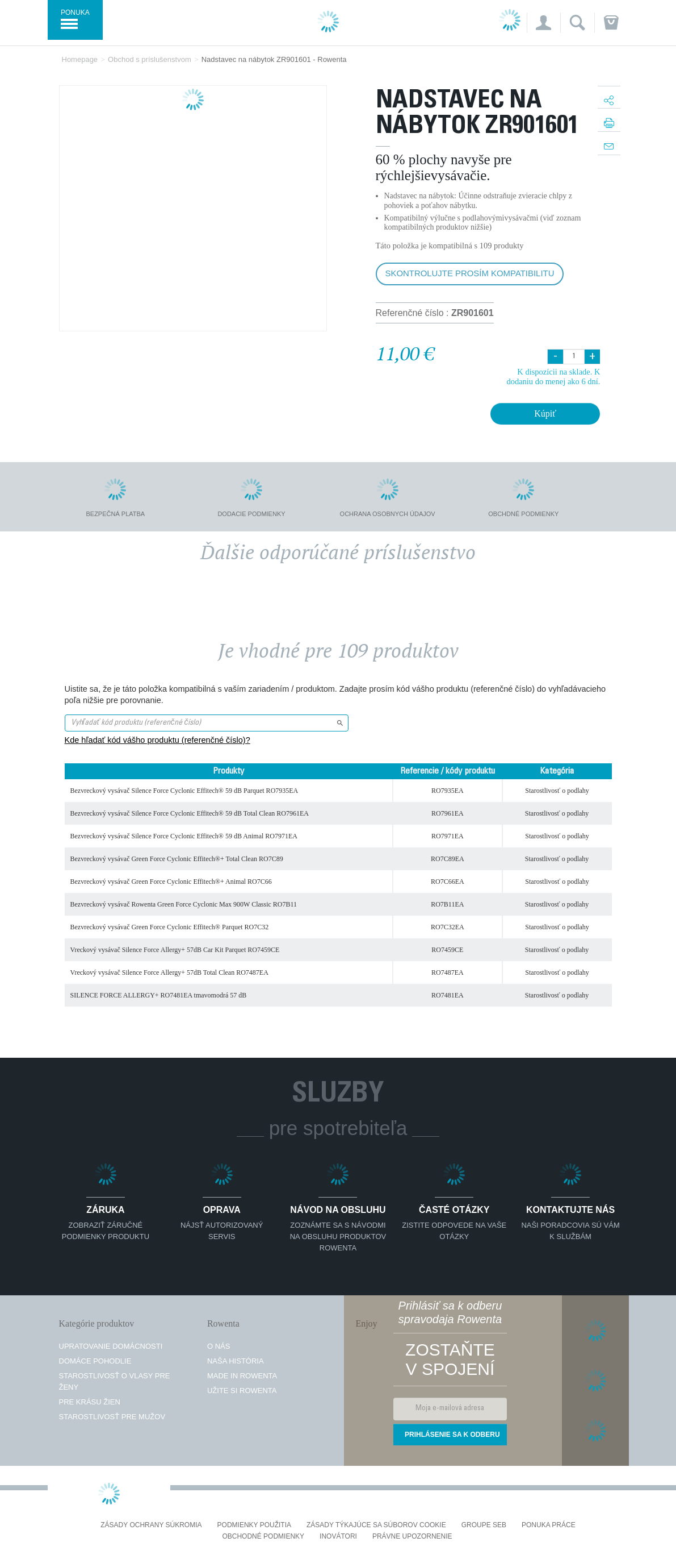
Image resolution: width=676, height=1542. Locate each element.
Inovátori (338, 1536)
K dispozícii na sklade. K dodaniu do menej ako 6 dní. (553, 376)
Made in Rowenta (242, 1375)
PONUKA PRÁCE (549, 1525)
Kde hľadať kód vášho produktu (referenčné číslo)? (157, 740)
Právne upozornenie (412, 1536)
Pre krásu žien (89, 1402)
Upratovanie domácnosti (111, 1346)
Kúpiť (545, 413)
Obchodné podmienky (263, 1536)
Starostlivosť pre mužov (112, 1416)
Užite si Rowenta (242, 1390)
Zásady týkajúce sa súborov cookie (376, 1525)
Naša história (235, 1361)
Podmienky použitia (254, 1525)
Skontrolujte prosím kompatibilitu (470, 273)
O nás (218, 1346)
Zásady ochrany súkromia (150, 1525)
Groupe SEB (483, 1525)
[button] (543, 22)
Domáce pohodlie (95, 1361)
